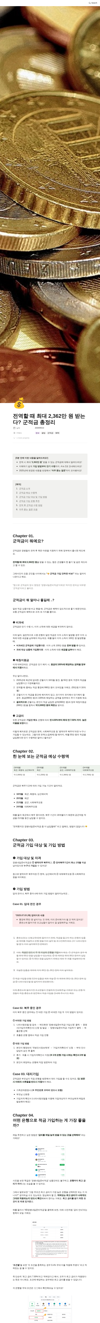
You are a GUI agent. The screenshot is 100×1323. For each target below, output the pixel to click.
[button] (93, 3)
